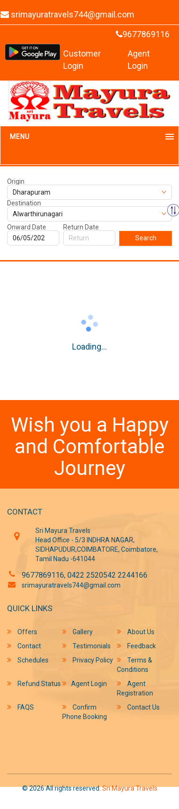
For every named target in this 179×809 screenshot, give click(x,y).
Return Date (81, 227)
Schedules (28, 660)
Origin (15, 181)
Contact (24, 646)
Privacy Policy (87, 660)
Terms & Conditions (134, 664)
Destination (24, 203)
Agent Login (139, 60)
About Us (136, 632)
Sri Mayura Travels (129, 788)
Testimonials (86, 646)
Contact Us (138, 707)
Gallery (77, 632)
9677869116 (143, 34)
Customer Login (82, 60)
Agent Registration (135, 688)
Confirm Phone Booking (84, 711)
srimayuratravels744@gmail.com (71, 585)
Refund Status (34, 683)
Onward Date (26, 227)
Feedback (136, 646)
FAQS (20, 707)
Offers (22, 632)
